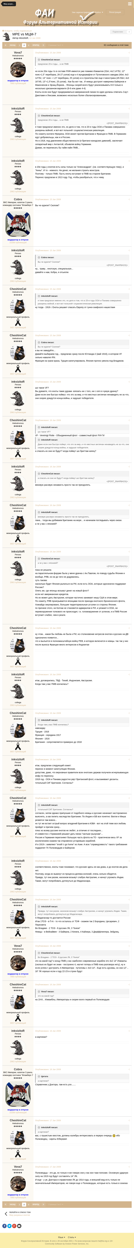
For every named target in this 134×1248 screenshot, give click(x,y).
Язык (61, 1237)
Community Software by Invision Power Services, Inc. (67, 1243)
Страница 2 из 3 (55, 45)
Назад (12, 45)
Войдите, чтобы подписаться (18, 31)
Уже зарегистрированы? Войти (87, 12)
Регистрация (115, 12)
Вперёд (36, 45)
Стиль (72, 1237)
